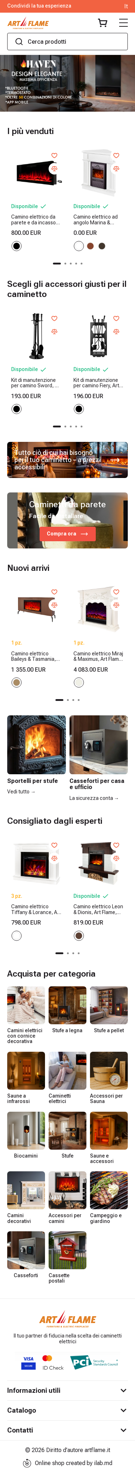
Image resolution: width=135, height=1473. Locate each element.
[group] (67, 83)
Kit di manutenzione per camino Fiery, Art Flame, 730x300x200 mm (96, 383)
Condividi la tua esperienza (39, 6)
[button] (57, 263)
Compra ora (68, 534)
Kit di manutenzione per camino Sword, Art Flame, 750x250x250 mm (36, 383)
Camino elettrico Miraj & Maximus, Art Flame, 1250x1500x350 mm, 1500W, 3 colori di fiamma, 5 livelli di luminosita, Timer (98, 656)
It (126, 6)
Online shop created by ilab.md (67, 1463)
